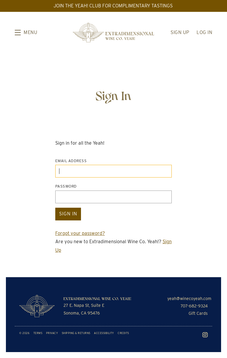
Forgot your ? (80, 233)
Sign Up (180, 32)
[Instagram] (205, 334)
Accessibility (104, 333)
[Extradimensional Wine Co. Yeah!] (37, 306)
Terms (38, 333)
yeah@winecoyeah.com (189, 298)
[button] (26, 32)
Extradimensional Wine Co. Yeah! (113, 32)
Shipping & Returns (76, 333)
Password (66, 186)
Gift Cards (198, 313)
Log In (204, 32)
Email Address (71, 161)
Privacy (52, 333)
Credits (123, 333)
